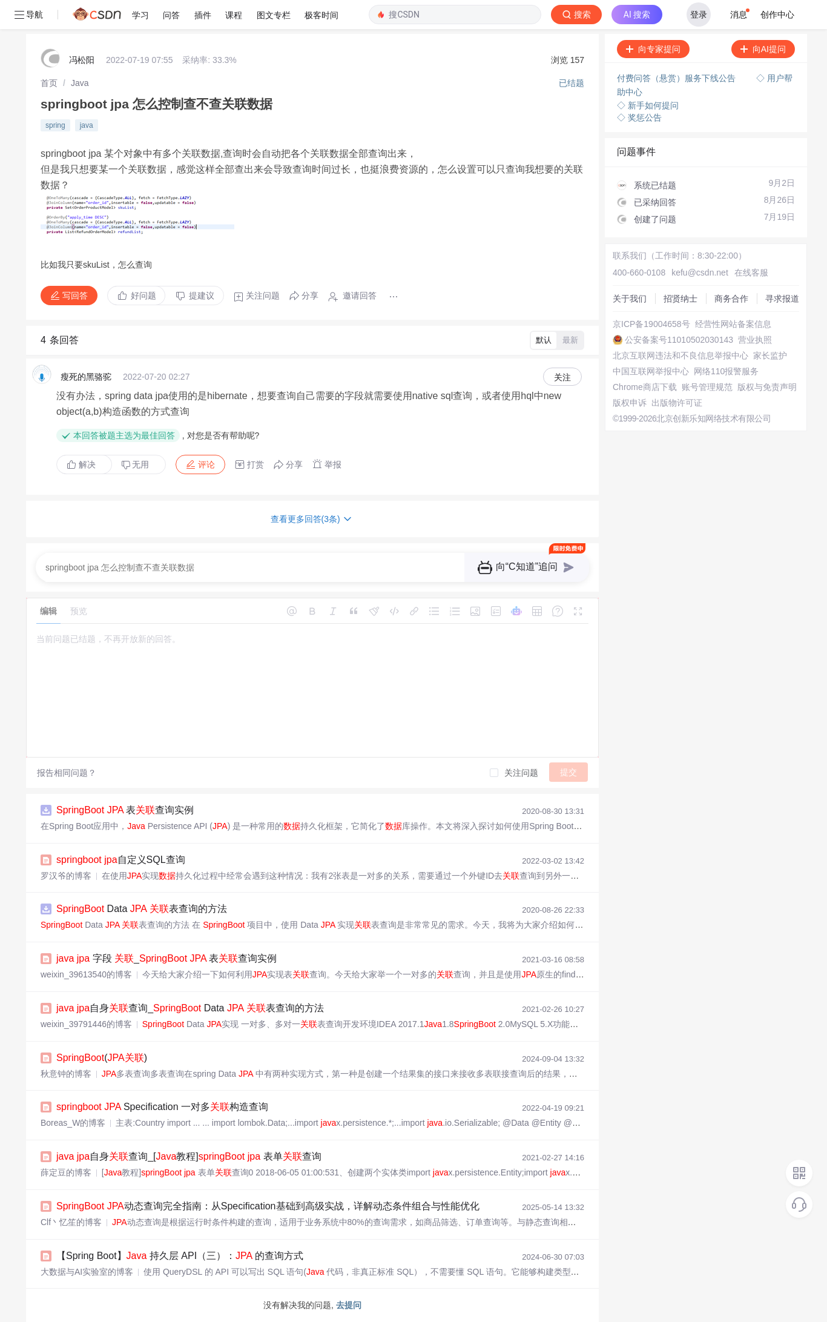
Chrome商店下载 (645, 387)
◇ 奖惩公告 (639, 117)
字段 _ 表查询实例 (166, 958)
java (86, 125)
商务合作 (731, 298)
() (101, 1058)
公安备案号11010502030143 (679, 340)
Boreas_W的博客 (73, 1123)
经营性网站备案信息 (733, 324)
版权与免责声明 (767, 387)
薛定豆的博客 (66, 1172)
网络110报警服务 (726, 371)
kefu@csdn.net (699, 272)
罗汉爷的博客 (66, 876)
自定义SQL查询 (120, 859)
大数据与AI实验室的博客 (87, 1272)
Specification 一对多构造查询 (162, 1107)
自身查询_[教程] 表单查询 (188, 1156)
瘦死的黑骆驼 (86, 377)
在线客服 (751, 272)
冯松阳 (81, 60)
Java (80, 83)
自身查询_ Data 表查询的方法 (190, 1008)
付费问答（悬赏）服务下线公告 (677, 78)
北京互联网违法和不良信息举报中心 (680, 355)
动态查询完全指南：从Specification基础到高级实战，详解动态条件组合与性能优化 (267, 1206)
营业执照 (755, 340)
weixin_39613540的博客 (86, 974)
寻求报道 (782, 298)
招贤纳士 (680, 298)
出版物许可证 (676, 403)
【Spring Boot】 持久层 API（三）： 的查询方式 (179, 1256)
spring (55, 125)
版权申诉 (630, 403)
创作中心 (777, 14)
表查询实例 (125, 810)
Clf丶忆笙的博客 (71, 1222)
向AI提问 (763, 49)
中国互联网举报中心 (651, 371)
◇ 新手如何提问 (648, 105)
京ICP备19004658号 (651, 324)
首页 (49, 83)
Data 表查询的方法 (141, 909)
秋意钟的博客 (66, 1074)
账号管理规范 (707, 387)
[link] (49, 83)
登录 (698, 14)
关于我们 (630, 298)
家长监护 (770, 355)
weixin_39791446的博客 (86, 1024)
